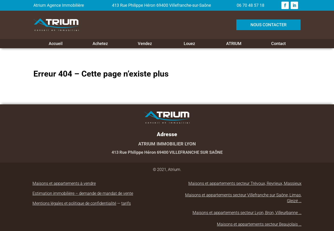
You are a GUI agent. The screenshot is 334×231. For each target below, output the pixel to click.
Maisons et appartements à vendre (64, 183)
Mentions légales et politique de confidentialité (74, 203)
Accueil (56, 43)
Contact (278, 43)
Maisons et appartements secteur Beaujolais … (259, 224)
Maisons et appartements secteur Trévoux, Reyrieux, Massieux (245, 183)
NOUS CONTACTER (268, 24)
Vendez (145, 43)
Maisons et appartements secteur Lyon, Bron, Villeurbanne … (247, 212)
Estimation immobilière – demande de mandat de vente (82, 193)
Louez (189, 43)
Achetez (100, 43)
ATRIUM (233, 43)
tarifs (126, 203)
